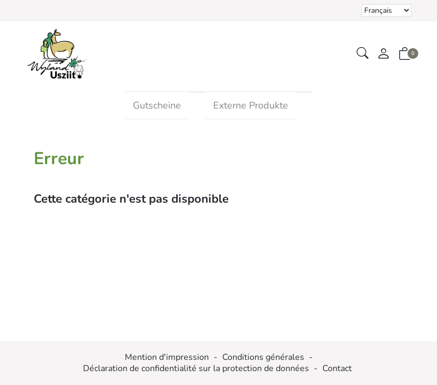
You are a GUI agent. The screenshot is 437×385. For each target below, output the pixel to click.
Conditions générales (263, 357)
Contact (337, 368)
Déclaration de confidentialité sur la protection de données (196, 368)
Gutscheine (157, 105)
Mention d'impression (167, 357)
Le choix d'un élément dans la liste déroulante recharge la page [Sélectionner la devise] (386, 10)
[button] (362, 53)
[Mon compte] (383, 54)
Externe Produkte (250, 105)
